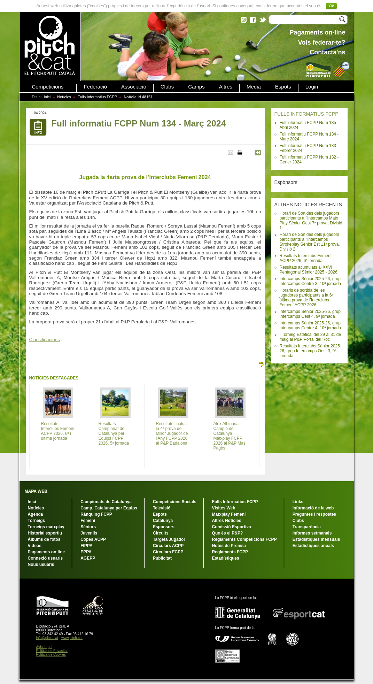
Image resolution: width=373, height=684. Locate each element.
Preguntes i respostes (314, 514)
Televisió (161, 508)
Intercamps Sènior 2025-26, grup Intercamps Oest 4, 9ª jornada (310, 314)
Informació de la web (313, 508)
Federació (95, 87)
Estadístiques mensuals (316, 539)
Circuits (161, 533)
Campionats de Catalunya (106, 501)
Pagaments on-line (46, 551)
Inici (47, 97)
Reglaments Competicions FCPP (244, 539)
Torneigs (36, 520)
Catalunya (163, 520)
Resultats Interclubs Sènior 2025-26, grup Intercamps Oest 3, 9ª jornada (310, 351)
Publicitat (162, 558)
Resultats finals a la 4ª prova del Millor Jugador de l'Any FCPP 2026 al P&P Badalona (172, 433)
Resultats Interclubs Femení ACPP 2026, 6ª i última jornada (58, 431)
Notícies (64, 97)
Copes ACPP (93, 539)
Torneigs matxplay (46, 526)
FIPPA (86, 545)
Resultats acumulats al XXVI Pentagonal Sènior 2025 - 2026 (308, 270)
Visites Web (223, 508)
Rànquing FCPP (96, 514)
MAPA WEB (36, 491)
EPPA (86, 551)
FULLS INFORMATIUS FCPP (306, 114)
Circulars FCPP (168, 551)
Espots (283, 87)
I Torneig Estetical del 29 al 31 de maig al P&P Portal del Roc (310, 337)
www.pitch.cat (72, 638)
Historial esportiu (45, 533)
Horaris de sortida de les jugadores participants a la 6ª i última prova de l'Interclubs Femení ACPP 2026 (308, 297)
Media (254, 87)
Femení (87, 520)
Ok (331, 6)
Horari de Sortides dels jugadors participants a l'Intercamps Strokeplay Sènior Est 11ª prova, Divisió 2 (310, 242)
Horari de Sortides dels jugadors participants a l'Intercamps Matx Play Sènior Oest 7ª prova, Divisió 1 (311, 220)
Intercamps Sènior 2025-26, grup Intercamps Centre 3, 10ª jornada (310, 281)
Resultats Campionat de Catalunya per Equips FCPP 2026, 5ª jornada (114, 433)
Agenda (35, 514)
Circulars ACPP (168, 545)
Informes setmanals (312, 533)
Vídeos (34, 545)
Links (298, 501)
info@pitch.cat (47, 638)
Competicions (48, 87)
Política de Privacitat (52, 651)
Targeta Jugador (169, 539)
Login (311, 87)
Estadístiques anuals (313, 545)
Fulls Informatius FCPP (97, 97)
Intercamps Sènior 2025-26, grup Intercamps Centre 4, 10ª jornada (310, 325)
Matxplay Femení (229, 514)
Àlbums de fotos (44, 539)
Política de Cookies (51, 654)
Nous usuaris (41, 564)
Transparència (307, 526)
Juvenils (88, 533)
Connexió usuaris (45, 558)
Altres (225, 87)
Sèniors (88, 526)
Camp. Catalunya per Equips (108, 508)
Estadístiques (225, 558)
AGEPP (87, 558)
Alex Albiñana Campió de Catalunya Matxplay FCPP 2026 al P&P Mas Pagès (229, 436)
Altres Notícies (226, 520)
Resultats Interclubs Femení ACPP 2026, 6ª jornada (306, 258)
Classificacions (44, 339)
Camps (196, 87)
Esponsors (163, 526)
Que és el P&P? (227, 533)
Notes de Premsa (229, 545)
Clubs (167, 87)
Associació (133, 87)
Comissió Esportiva (231, 526)
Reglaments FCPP (230, 551)
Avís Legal (44, 647)
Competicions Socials (174, 501)
